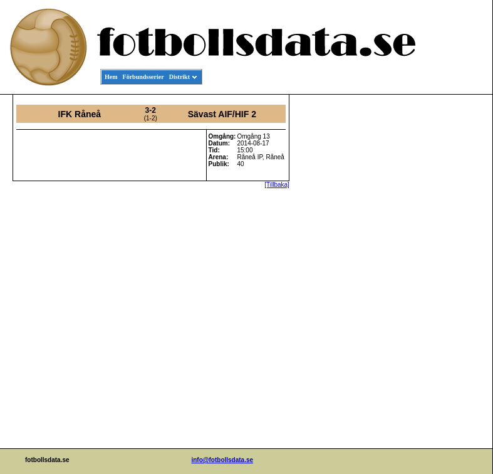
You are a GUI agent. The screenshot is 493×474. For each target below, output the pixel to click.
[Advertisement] (436, 286)
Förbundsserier (143, 76)
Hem (111, 76)
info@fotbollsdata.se (222, 459)
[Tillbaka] (276, 184)
